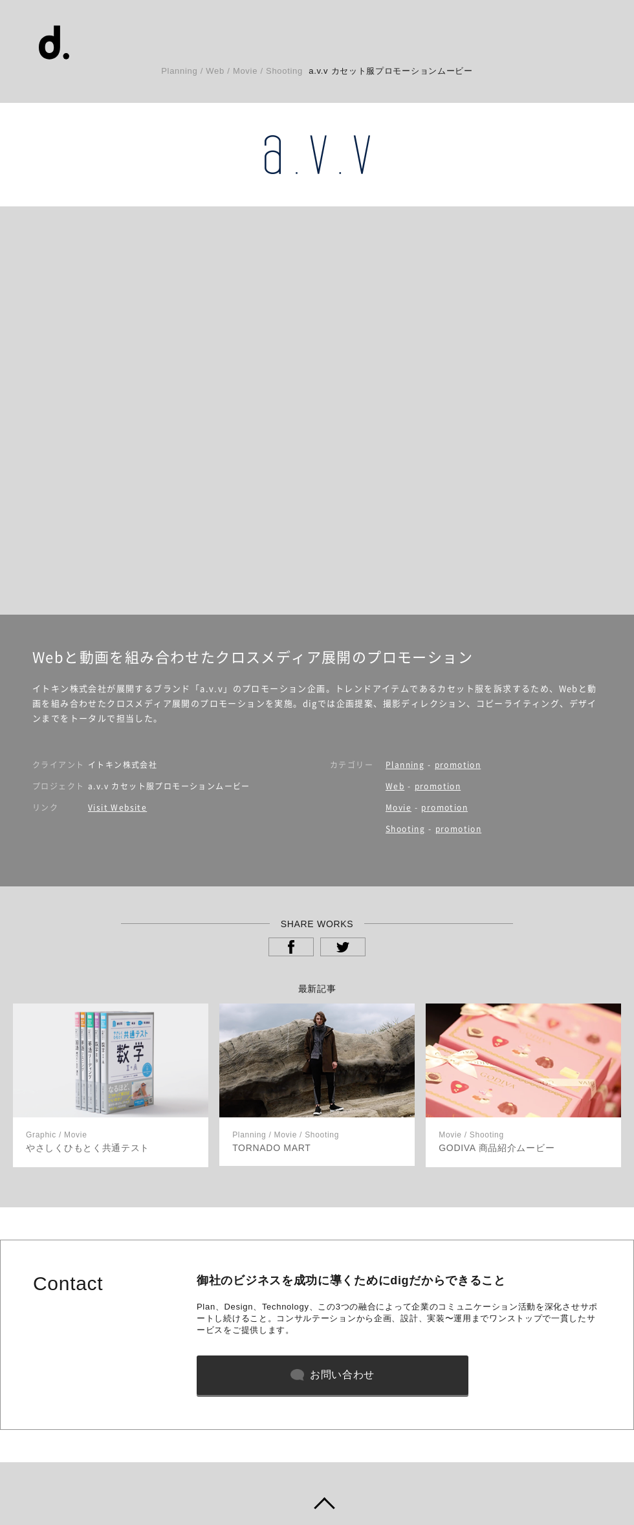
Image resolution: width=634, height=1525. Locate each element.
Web (395, 786)
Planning (405, 765)
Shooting (405, 829)
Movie (398, 807)
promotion (458, 765)
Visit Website (117, 807)
